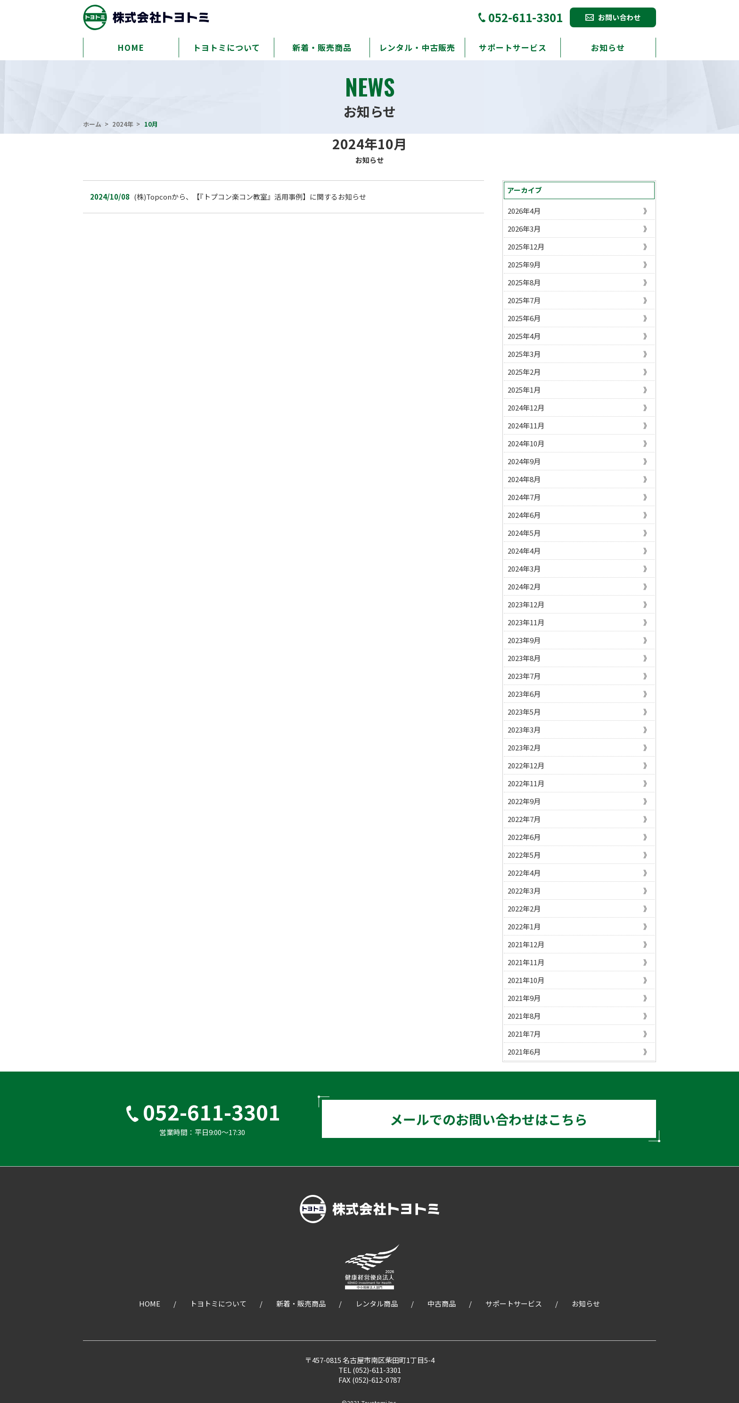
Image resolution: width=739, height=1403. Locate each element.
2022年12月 (526, 765)
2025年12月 (526, 246)
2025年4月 (524, 336)
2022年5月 (524, 855)
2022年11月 (526, 783)
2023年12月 (526, 604)
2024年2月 (524, 586)
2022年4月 (524, 873)
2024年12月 (526, 407)
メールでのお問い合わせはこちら (489, 1122)
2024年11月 (526, 425)
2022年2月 (524, 908)
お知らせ (608, 47)
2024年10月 (526, 443)
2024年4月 (524, 551)
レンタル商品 (376, 1309)
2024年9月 (524, 461)
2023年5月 (524, 712)
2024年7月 (524, 497)
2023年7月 (524, 676)
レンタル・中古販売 (417, 47)
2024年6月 (524, 515)
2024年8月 (524, 479)
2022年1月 (524, 926)
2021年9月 (524, 998)
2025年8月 (524, 282)
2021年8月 (524, 1016)
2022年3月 (524, 890)
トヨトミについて (226, 47)
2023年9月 (524, 640)
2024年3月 (524, 568)
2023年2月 (524, 747)
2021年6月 (524, 1051)
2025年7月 (524, 300)
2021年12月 (526, 944)
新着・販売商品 (322, 47)
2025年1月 (524, 390)
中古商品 (441, 1309)
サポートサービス (513, 47)
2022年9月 (524, 801)
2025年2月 (524, 372)
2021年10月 (526, 980)
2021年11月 (526, 962)
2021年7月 (524, 1034)
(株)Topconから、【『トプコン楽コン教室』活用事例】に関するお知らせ (250, 197)
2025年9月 (524, 264)
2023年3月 (524, 729)
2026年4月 (524, 211)
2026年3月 (524, 229)
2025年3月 (524, 354)
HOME (130, 47)
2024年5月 (524, 533)
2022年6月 (524, 837)
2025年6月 (524, 318)
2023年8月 (524, 658)
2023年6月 (524, 694)
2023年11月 (526, 622)
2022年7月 (524, 819)
